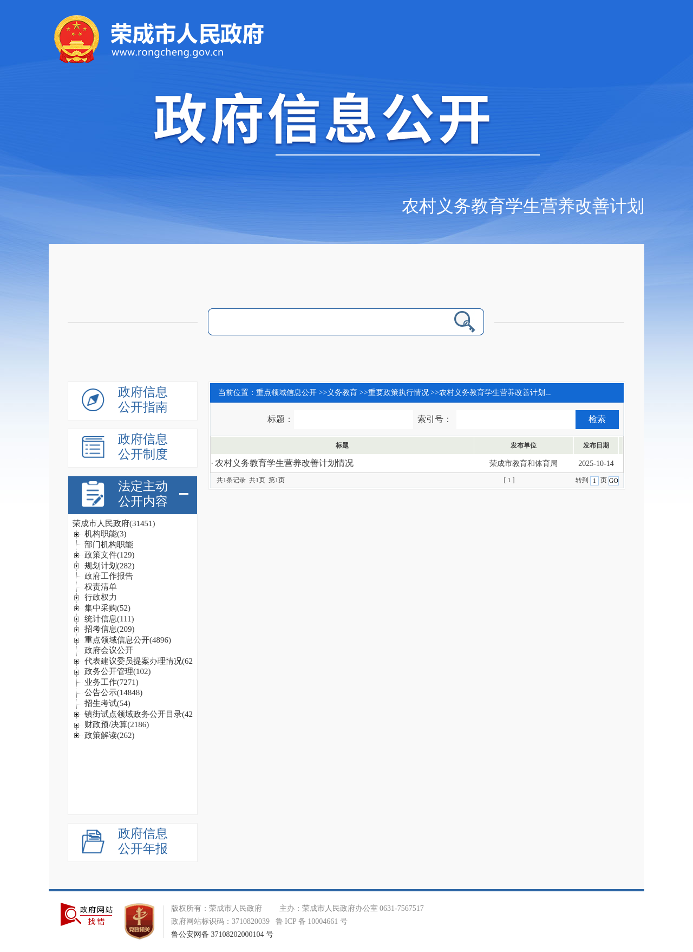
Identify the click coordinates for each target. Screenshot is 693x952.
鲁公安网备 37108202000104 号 (222, 934)
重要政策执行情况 (398, 392)
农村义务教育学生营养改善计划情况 (284, 463)
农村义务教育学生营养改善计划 (523, 206)
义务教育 (342, 392)
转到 (583, 480)
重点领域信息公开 (286, 392)
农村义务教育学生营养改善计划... (495, 392)
